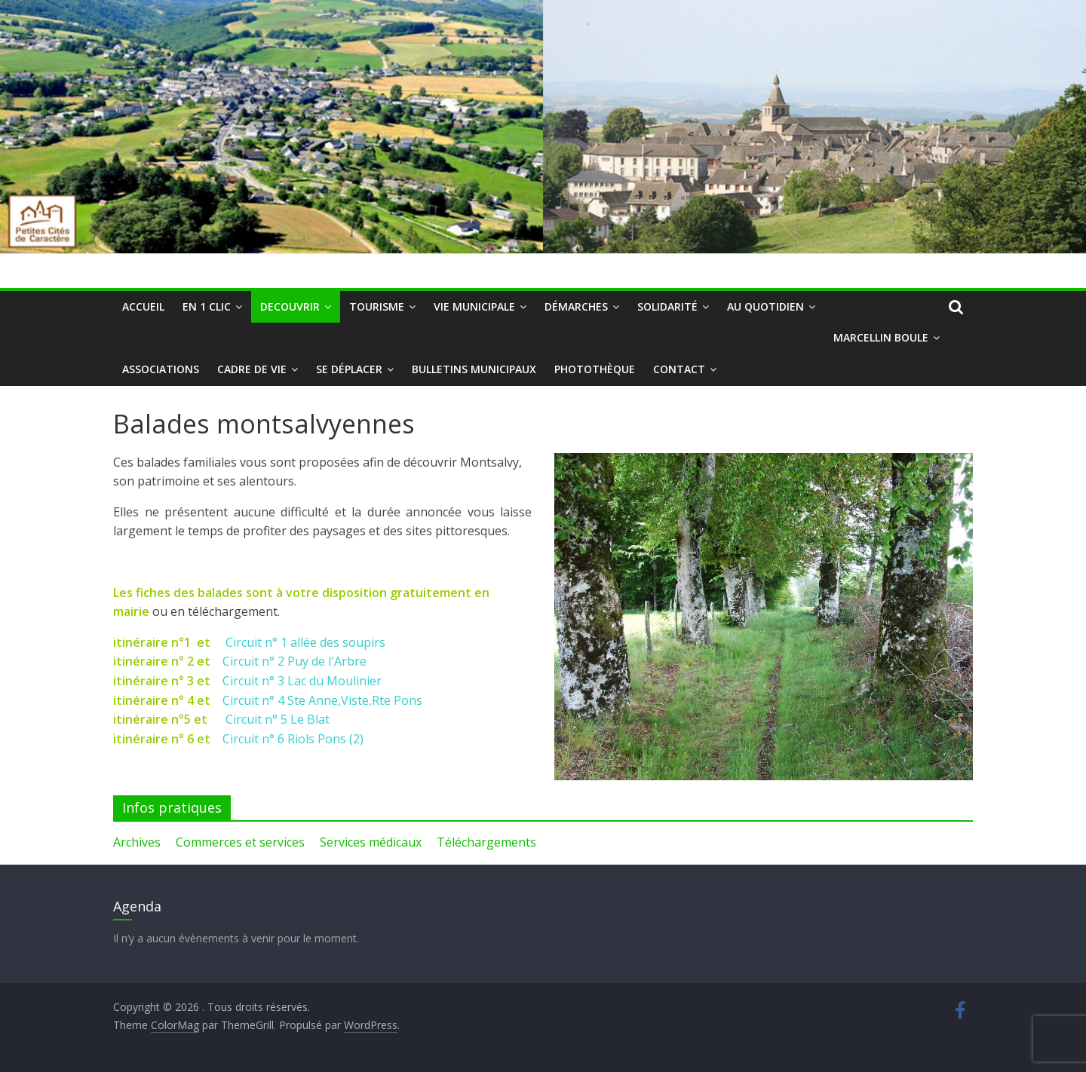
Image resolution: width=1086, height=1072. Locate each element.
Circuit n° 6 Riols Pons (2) (293, 738)
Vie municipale (474, 306)
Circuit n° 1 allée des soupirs (305, 642)
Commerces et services (240, 842)
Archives (137, 842)
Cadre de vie (252, 369)
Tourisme (376, 306)
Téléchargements (486, 842)
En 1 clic (207, 306)
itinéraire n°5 (152, 719)
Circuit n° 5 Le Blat (277, 719)
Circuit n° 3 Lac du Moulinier (302, 680)
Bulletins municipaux (474, 369)
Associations (160, 369)
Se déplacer (349, 369)
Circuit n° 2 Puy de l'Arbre (294, 661)
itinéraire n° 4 (153, 700)
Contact (679, 369)
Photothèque (594, 369)
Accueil (143, 306)
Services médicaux (371, 842)
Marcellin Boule (880, 337)
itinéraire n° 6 (153, 738)
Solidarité (667, 306)
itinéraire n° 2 (155, 661)
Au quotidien (765, 306)
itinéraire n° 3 (153, 680)
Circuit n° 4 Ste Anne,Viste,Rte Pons (322, 700)
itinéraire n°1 (153, 642)
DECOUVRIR (290, 306)
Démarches (576, 306)
